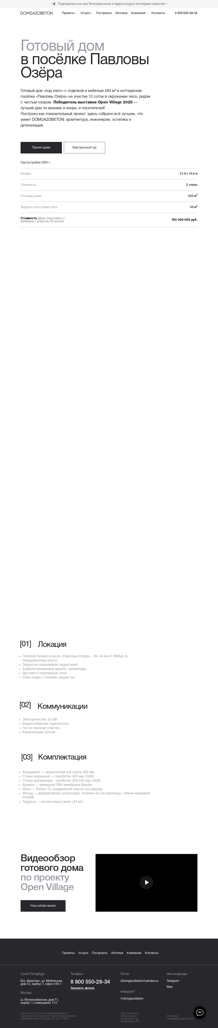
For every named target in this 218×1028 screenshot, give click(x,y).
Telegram (173, 981)
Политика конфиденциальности (180, 1017)
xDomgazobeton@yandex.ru (139, 981)
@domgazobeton (132, 998)
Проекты (68, 953)
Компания (134, 953)
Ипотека (117, 953)
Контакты (151, 953)
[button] (69, 14)
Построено (99, 953)
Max (170, 987)
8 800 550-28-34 (186, 13)
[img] (36, 13)
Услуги (83, 953)
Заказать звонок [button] (83, 988)
